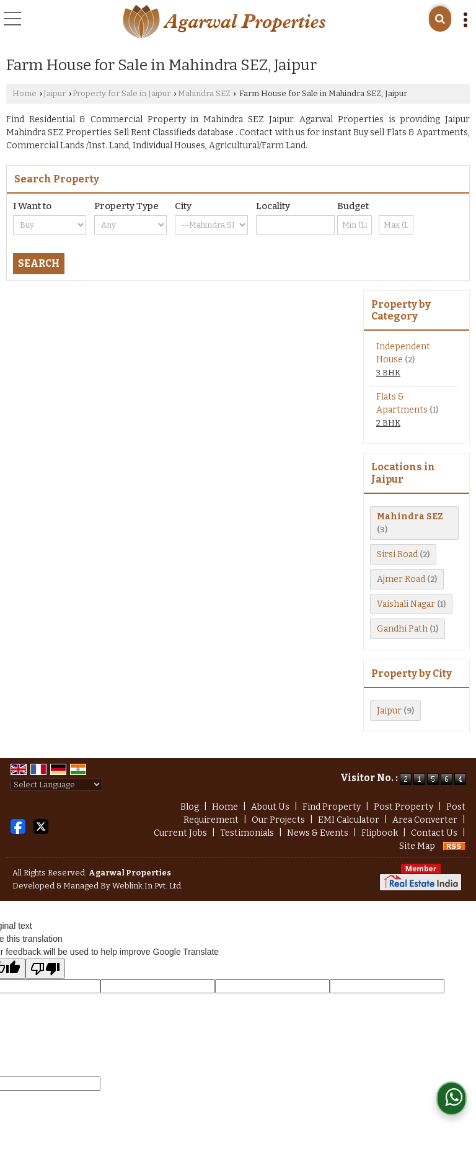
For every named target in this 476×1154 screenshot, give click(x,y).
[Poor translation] (45, 969)
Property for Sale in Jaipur (121, 93)
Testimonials (247, 833)
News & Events (317, 833)
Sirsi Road (397, 554)
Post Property (403, 807)
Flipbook (379, 833)
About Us (270, 807)
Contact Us (434, 833)
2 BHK (388, 422)
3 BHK (388, 372)
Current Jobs (180, 833)
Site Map (417, 846)
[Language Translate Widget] (56, 784)
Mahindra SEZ (204, 93)
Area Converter (424, 820)
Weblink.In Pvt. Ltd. (147, 885)
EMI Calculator (348, 820)
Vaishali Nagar (406, 604)
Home (24, 93)
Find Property (331, 807)
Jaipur (54, 93)
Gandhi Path (402, 629)
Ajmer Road (401, 579)
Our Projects (278, 820)
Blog (189, 807)
